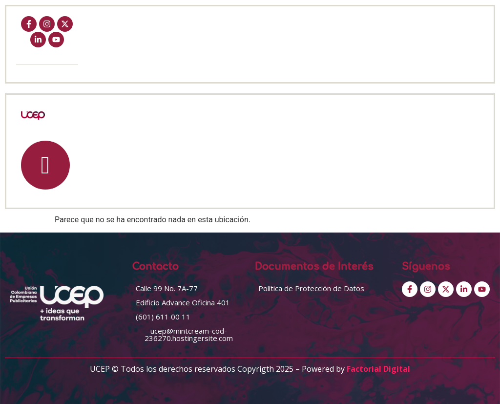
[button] (166, 288)
